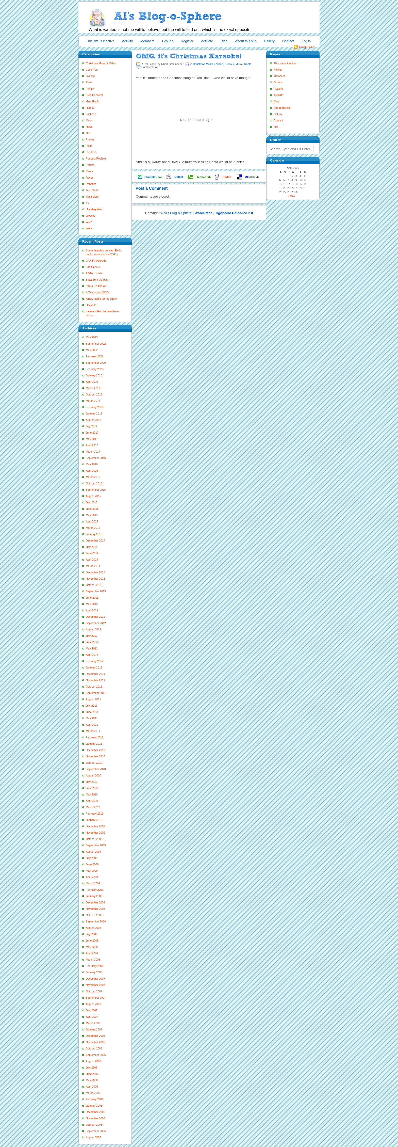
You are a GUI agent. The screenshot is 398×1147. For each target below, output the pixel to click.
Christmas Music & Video (101, 63)
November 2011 (95, 680)
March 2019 (93, 388)
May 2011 (92, 718)
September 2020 (96, 362)
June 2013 (92, 597)
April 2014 (92, 559)
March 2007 (93, 1023)
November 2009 (95, 832)
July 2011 (91, 705)
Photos (90, 139)
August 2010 (93, 775)
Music (89, 120)
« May (291, 195)
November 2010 (95, 756)
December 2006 (95, 1035)
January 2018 (94, 413)
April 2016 (92, 470)
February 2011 (94, 737)
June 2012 (92, 642)
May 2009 (92, 870)
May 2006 (92, 1080)
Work (89, 228)
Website (90, 215)
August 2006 (93, 1061)
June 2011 (92, 711)
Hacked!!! (91, 305)
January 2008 (94, 972)
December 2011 (95, 673)
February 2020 (94, 369)
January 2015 (94, 534)
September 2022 (96, 343)
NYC (89, 133)
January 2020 (94, 375)
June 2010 (92, 788)
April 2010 (92, 800)
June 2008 (92, 940)
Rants (89, 171)
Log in (306, 41)
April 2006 (92, 1086)
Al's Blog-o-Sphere (178, 213)
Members (147, 41)
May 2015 (92, 515)
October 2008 (94, 915)
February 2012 (94, 661)
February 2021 (94, 356)
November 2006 (95, 1042)
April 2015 (92, 521)
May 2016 (92, 464)
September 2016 (96, 457)
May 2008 (92, 946)
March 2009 (93, 883)
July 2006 (91, 1067)
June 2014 (92, 553)
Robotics (91, 183)
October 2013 (94, 584)
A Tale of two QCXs (97, 292)
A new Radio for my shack (101, 298)
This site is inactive (100, 41)
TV (87, 202)
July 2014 (91, 546)
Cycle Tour (92, 69)
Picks (89, 145)
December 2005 (95, 1111)
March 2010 (93, 807)
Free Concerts (94, 95)
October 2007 (94, 991)
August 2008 (93, 927)
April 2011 (92, 724)
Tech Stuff (92, 190)
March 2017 (93, 451)
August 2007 (93, 1004)
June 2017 (92, 432)
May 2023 (92, 337)
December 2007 (95, 978)
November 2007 (95, 984)
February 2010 (94, 813)
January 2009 (94, 896)
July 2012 (91, 635)
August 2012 (93, 629)
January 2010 (94, 819)
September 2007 (96, 997)
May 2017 (92, 438)
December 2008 (95, 902)
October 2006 (94, 1048)
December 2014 (95, 540)
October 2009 (94, 838)
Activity (127, 41)
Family (90, 88)
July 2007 (91, 1010)
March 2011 (93, 730)
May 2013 (92, 604)
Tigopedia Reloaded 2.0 (234, 213)
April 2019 (92, 381)
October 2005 (94, 1124)
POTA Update (94, 273)
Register (187, 41)
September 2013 (96, 591)
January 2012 (94, 667)
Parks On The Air (96, 286)
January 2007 (94, 1029)
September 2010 (96, 769)
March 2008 (93, 959)
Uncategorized (94, 209)
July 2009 (91, 857)
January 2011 (94, 743)
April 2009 (92, 877)
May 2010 (92, 794)
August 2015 (93, 496)
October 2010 (94, 762)
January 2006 (94, 1105)
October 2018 (94, 394)
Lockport (91, 114)
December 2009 (95, 826)
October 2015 (94, 483)
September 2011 (96, 692)
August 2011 (93, 699)
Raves (89, 177)
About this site (245, 41)
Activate (207, 41)
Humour (90, 107)
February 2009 (94, 889)
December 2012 (95, 616)
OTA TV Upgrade (96, 260)
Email (89, 82)
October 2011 (94, 686)
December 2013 (95, 572)
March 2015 (93, 527)
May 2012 (92, 648)
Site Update (93, 266)
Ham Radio (92, 101)
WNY (89, 222)
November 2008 (95, 908)
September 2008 (96, 921)
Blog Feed (306, 47)
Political (90, 164)
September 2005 (96, 1131)
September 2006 (96, 1054)
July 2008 (91, 934)
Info (276, 126)
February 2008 (94, 965)
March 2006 (93, 1092)
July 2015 (91, 502)
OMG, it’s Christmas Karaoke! (188, 56)
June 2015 (92, 508)
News (89, 126)
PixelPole (91, 152)
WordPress (203, 213)
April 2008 (92, 953)
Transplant (92, 196)
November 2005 (95, 1118)
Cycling (90, 75)
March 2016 (93, 477)
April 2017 (92, 445)
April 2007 (92, 1016)
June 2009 (92, 864)
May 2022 (92, 350)
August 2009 (93, 851)
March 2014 (93, 565)
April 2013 (92, 610)
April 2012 (92, 654)
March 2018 (93, 400)
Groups (167, 41)
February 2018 (94, 407)
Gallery (269, 41)
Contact (288, 41)
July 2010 (91, 781)
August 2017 (93, 419)
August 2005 (93, 1137)
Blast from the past (97, 279)
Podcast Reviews (96, 158)
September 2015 (96, 489)
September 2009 (96, 845)
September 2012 (96, 623)
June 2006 (92, 1073)
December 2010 (95, 750)
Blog (224, 41)
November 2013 (95, 578)
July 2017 (91, 426)
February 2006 (94, 1099)
